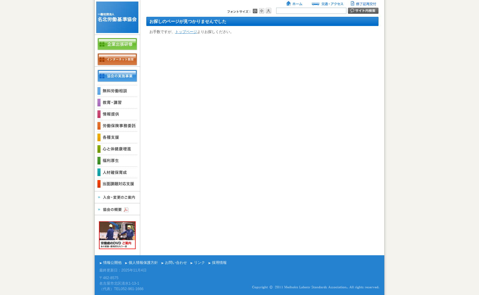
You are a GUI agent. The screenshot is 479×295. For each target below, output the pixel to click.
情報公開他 (112, 262)
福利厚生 (117, 160)
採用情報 (219, 262)
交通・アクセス (327, 4)
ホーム (295, 4)
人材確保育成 (117, 172)
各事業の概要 (117, 76)
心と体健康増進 (117, 149)
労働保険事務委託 (117, 125)
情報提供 (117, 114)
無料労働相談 (117, 91)
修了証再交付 (364, 4)
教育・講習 (117, 102)
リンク (199, 262)
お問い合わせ (176, 262)
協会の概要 (117, 209)
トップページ (186, 32)
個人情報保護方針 (143, 262)
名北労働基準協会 (117, 17)
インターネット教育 (117, 59)
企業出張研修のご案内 (117, 44)
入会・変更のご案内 (117, 197)
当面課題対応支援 (117, 184)
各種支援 (117, 137)
